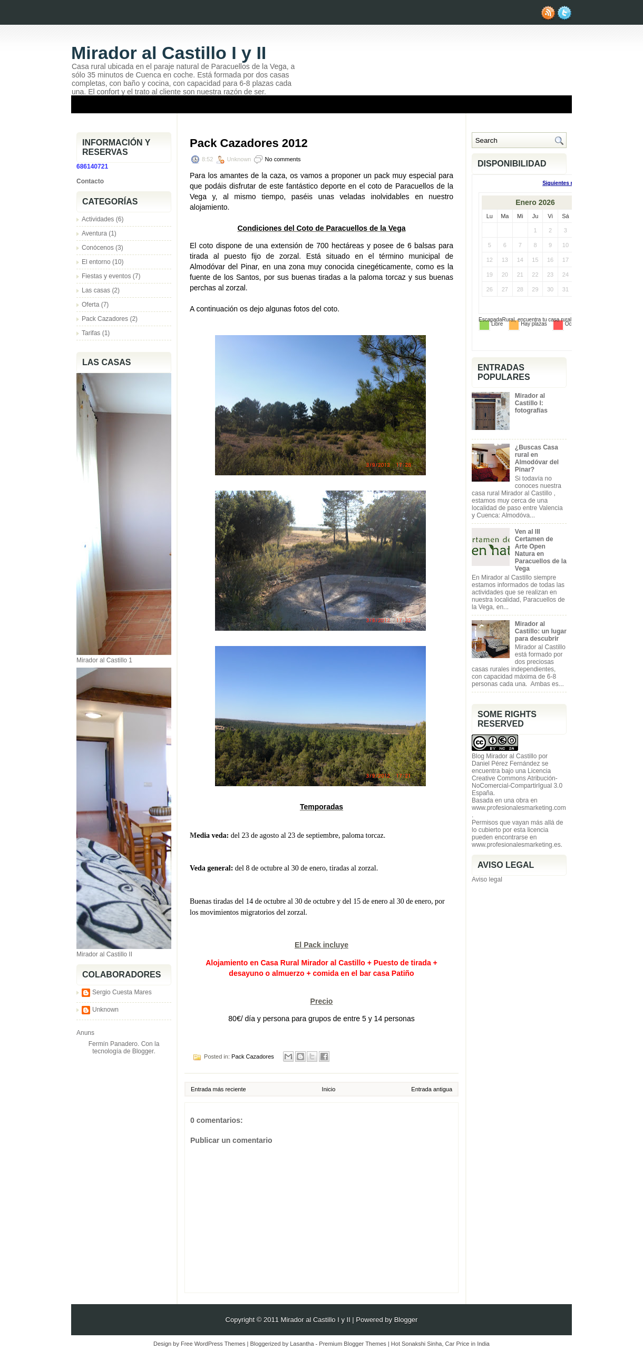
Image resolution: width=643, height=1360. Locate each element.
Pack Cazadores (105, 318)
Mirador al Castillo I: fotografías (531, 403)
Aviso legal (487, 879)
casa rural (559, 319)
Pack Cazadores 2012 (249, 143)
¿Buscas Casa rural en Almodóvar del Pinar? (537, 458)
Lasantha (302, 1344)
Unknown (105, 1009)
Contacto (90, 181)
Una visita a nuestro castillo (517, 121)
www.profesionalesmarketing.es (516, 844)
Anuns (85, 1032)
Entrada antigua (431, 1089)
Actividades (98, 219)
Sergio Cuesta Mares (122, 992)
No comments (283, 159)
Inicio (329, 1089)
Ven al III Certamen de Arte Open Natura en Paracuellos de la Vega (541, 550)
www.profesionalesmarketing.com (519, 807)
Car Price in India (467, 1344)
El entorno (96, 262)
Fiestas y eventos (106, 276)
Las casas (96, 290)
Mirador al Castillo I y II (168, 53)
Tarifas (91, 333)
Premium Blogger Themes (352, 1344)
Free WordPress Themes (213, 1344)
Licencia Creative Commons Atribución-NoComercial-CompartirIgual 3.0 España (517, 782)
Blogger (143, 1051)
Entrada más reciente (218, 1089)
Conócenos (98, 247)
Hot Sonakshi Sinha (416, 1344)
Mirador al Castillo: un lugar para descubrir (541, 631)
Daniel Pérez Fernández (506, 763)
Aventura (94, 233)
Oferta (90, 304)
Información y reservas (412, 121)
